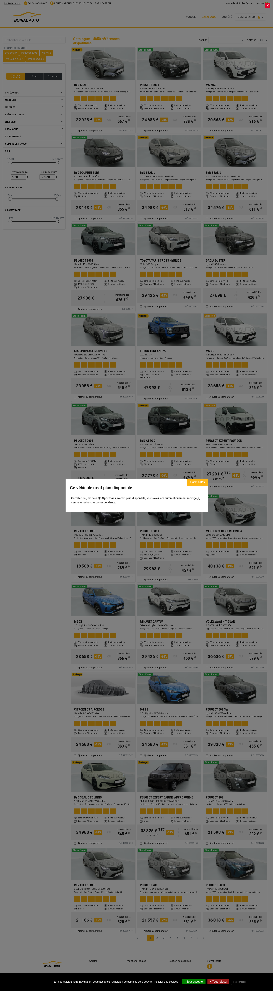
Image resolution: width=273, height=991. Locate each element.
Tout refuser (218, 981)
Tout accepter (194, 981)
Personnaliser (239, 982)
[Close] (267, 5)
